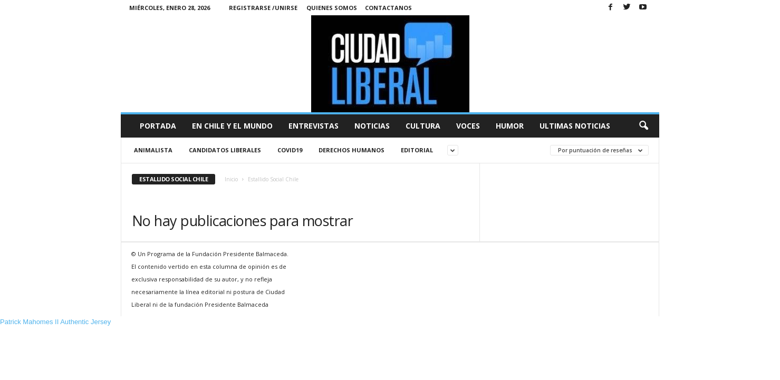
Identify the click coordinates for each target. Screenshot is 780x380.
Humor (510, 126)
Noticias (372, 126)
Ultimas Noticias (575, 126)
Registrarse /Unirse (263, 8)
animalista (153, 150)
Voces (468, 126)
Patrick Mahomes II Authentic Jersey (55, 322)
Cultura (423, 126)
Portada (158, 126)
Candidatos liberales (225, 150)
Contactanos (388, 8)
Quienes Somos (331, 8)
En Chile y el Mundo (232, 126)
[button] (643, 126)
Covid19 (289, 150)
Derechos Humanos (351, 150)
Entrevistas (313, 126)
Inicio (231, 179)
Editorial (417, 150)
